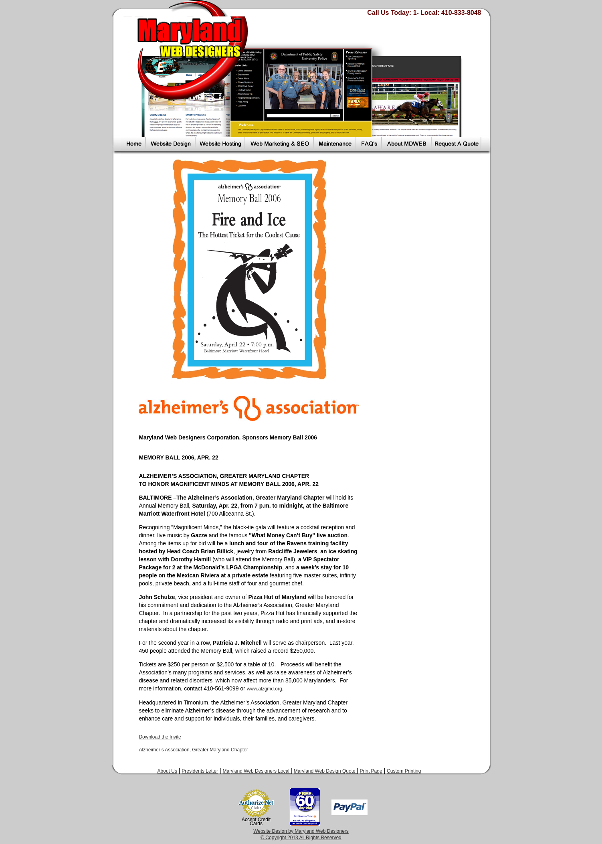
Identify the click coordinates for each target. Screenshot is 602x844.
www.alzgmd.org (264, 689)
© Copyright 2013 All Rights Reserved (301, 837)
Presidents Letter (200, 771)
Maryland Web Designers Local (256, 771)
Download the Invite (160, 737)
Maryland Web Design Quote (325, 771)
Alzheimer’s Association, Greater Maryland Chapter (193, 750)
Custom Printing (404, 771)
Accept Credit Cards (256, 821)
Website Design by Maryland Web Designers (301, 831)
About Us (167, 771)
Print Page (371, 771)
